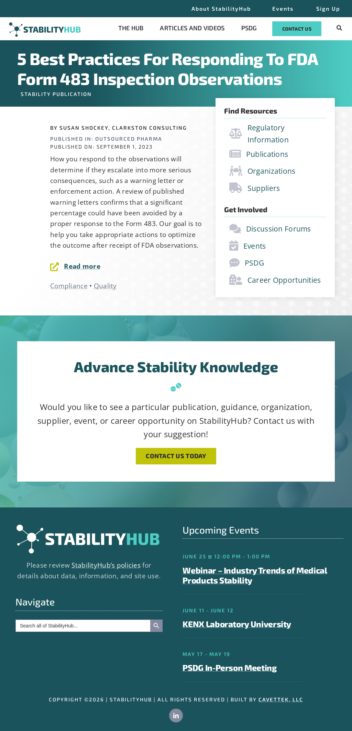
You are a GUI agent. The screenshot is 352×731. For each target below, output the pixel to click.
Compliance (69, 285)
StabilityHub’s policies (106, 565)
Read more (82, 266)
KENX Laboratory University (237, 624)
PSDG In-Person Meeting (229, 668)
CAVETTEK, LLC (280, 699)
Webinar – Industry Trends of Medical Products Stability (255, 575)
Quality (105, 285)
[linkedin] (176, 715)
